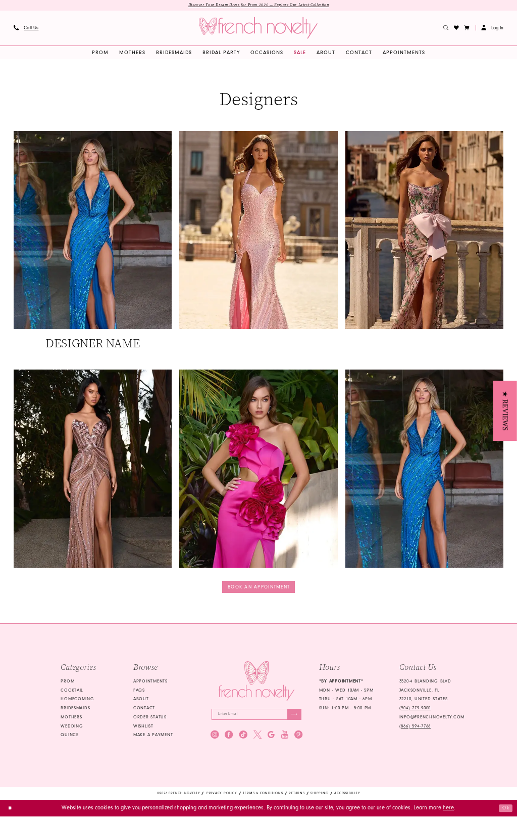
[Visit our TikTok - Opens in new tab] (243, 739)
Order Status (150, 719)
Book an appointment (259, 588)
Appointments (150, 683)
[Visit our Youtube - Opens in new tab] (285, 739)
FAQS (139, 692)
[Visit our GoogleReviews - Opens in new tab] (271, 739)
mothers (71, 719)
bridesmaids (75, 710)
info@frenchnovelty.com (431, 719)
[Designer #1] (93, 242)
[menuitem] (26, 28)
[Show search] (446, 28)
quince (69, 737)
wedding (72, 728)
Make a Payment (153, 737)
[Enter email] (256, 717)
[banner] (258, 29)
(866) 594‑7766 (415, 728)
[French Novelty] (256, 684)
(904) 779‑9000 (415, 710)
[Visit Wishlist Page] (456, 28)
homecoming (77, 701)
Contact (144, 710)
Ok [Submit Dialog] (505, 812)
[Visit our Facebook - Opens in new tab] (228, 739)
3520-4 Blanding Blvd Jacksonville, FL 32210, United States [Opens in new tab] (425, 692)
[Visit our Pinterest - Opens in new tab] (298, 739)
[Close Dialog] (11, 812)
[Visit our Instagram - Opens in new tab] (214, 739)
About (141, 701)
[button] (467, 28)
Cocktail (72, 692)
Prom (67, 683)
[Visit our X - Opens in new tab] (257, 739)
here (448, 812)
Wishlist (143, 728)
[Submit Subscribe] (293, 717)
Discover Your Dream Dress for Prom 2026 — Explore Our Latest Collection (258, 6)
